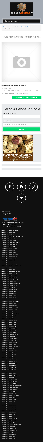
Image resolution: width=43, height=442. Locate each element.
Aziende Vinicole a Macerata (10, 334)
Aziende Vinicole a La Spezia (10, 259)
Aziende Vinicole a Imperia (9, 328)
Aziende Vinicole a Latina (9, 330)
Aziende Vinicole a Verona (9, 439)
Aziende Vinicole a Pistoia (9, 420)
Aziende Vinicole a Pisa (8, 349)
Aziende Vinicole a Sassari (9, 357)
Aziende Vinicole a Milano (9, 267)
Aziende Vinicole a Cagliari (9, 383)
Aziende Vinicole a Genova (9, 326)
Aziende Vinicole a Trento (9, 434)
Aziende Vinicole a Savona (9, 428)
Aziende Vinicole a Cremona (9, 248)
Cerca (21, 129)
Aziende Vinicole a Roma (8, 426)
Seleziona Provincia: (9, 113)
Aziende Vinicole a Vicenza (9, 298)
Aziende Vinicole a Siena (8, 287)
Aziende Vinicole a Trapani (9, 363)
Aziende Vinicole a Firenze (9, 253)
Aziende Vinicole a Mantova (9, 406)
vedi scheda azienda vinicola (27, 97)
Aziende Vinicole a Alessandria (10, 301)
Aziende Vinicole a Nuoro (9, 340)
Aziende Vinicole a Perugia (9, 275)
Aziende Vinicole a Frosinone (10, 255)
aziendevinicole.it (6, 212)
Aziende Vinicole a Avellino (9, 306)
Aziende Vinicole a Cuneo (9, 391)
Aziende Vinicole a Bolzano (9, 381)
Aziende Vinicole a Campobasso (11, 314)
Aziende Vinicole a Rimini (9, 355)
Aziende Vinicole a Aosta (8, 232)
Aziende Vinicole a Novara (9, 269)
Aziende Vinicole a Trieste (9, 365)
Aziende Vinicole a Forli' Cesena (10, 395)
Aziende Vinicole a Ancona (9, 373)
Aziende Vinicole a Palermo (9, 273)
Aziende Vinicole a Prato (8, 422)
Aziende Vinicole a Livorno (9, 332)
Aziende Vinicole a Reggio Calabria (11, 424)
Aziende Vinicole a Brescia (9, 240)
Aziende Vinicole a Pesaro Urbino (11, 347)
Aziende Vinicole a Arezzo (9, 303)
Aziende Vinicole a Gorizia (9, 398)
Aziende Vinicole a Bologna (9, 310)
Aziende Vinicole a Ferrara (9, 393)
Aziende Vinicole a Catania (9, 316)
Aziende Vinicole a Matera (9, 336)
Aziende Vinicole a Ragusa (9, 281)
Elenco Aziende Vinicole (24, 27)
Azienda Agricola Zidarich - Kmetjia (14, 85)
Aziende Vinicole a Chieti (8, 246)
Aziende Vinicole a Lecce (8, 402)
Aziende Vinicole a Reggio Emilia (11, 283)
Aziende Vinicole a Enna (8, 250)
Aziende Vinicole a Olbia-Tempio (11, 271)
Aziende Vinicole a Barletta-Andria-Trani (13, 236)
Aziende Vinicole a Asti (8, 234)
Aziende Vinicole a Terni (8, 432)
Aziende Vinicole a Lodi (8, 404)
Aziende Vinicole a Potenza (9, 351)
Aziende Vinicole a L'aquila (9, 400)
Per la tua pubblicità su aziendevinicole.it (13, 222)
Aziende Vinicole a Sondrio (9, 430)
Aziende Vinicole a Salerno (9, 285)
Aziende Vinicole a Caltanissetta (11, 242)
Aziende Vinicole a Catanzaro (10, 387)
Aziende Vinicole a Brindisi (9, 312)
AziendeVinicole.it (8, 27)
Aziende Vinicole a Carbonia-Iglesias (12, 385)
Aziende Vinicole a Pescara (9, 418)
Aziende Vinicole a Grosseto (9, 257)
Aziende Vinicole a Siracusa (9, 359)
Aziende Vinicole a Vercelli (9, 367)
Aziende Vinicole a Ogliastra (9, 412)
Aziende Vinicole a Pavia (8, 416)
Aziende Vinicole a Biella (8, 238)
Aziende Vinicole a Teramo (9, 361)
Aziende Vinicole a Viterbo (9, 369)
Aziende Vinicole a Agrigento (10, 230)
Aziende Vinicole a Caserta (9, 244)
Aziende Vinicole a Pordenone (10, 279)
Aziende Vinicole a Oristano (9, 342)
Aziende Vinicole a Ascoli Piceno (11, 375)
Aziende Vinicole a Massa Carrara (11, 265)
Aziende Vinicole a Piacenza (9, 277)
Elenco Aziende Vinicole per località (12, 226)
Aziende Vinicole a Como (8, 318)
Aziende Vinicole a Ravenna (9, 353)
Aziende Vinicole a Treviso (9, 294)
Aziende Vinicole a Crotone (9, 320)
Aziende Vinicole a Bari (8, 377)
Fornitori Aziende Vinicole (9, 224)
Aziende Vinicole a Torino (9, 291)
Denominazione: (8, 121)
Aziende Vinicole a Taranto (9, 289)
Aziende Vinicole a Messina (9, 408)
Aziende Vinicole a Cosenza (9, 389)
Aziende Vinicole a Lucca (8, 263)
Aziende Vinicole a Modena (9, 338)
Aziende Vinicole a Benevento (10, 308)
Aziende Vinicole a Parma (9, 344)
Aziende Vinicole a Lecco (8, 261)
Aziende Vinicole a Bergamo (9, 379)
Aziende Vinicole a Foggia (9, 324)
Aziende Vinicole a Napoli (9, 410)
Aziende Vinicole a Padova (9, 414)
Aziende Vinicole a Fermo (9, 322)
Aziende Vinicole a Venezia (9, 296)
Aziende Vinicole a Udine (8, 436)
